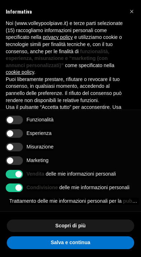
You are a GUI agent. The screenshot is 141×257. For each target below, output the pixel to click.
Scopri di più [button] (70, 225)
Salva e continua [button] (70, 242)
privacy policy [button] (58, 37)
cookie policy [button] (20, 72)
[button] (131, 11)
